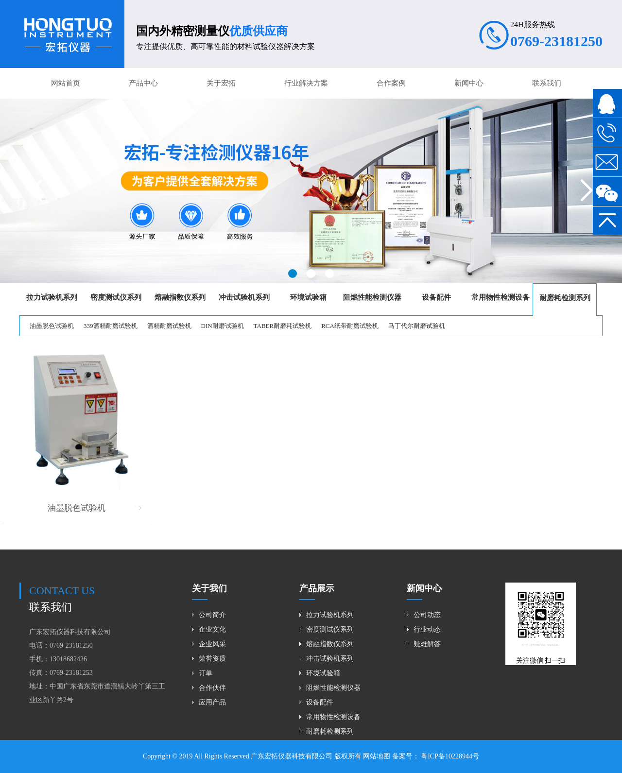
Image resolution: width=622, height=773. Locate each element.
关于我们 (209, 588)
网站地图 (376, 756)
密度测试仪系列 (330, 629)
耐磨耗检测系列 (330, 731)
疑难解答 (427, 644)
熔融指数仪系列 (330, 644)
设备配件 (319, 702)
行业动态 (427, 629)
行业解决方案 (306, 83)
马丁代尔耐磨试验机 (416, 325)
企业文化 (212, 629)
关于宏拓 (221, 83)
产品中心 (143, 83)
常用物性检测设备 (333, 717)
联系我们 (546, 83)
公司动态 (427, 614)
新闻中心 (469, 83)
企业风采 (212, 644)
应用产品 (212, 702)
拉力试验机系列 (330, 614)
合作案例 (391, 83)
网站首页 (65, 83)
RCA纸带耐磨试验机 (350, 325)
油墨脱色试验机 (52, 325)
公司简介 (212, 614)
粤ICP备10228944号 (449, 756)
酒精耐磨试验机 (169, 325)
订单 (205, 673)
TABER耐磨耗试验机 (283, 325)
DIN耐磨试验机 (222, 325)
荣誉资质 (212, 658)
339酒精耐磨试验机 (111, 325)
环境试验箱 (323, 673)
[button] (292, 273)
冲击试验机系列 (330, 658)
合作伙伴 (212, 687)
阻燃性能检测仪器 (333, 687)
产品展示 (316, 588)
